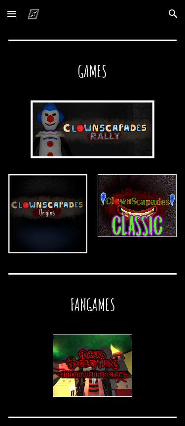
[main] (92, 71)
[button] (12, 13)
